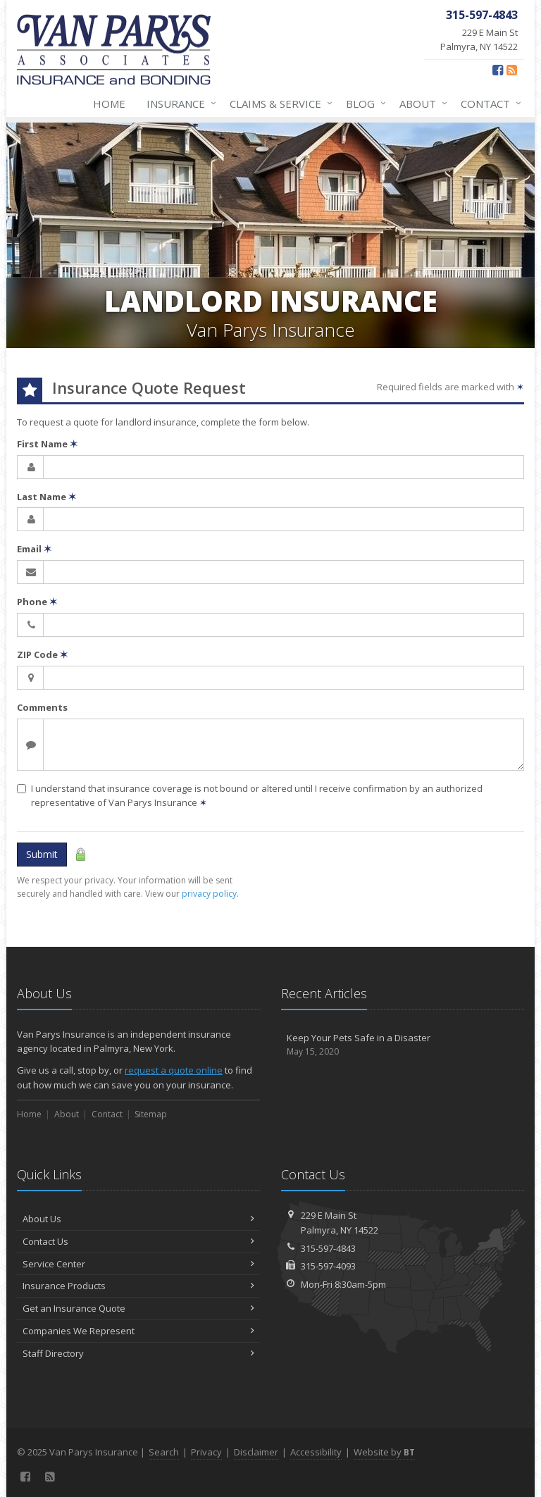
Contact (488, 103)
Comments (42, 707)
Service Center (138, 1263)
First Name (47, 443)
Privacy (206, 1452)
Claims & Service (278, 103)
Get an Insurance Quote (138, 1308)
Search (164, 1452)
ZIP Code (42, 654)
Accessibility (316, 1452)
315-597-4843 (328, 1248)
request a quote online (174, 1070)
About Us (138, 1218)
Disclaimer (256, 1452)
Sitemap (151, 1114)
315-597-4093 (328, 1266)
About (420, 103)
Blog (363, 103)
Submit (42, 854)
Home (109, 104)
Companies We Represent (138, 1330)
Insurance (179, 103)
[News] (511, 69)
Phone (37, 601)
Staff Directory (138, 1353)
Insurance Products (138, 1285)
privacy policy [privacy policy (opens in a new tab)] (209, 894)
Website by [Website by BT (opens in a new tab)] (384, 1452)
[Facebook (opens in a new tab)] (497, 69)
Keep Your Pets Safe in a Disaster (402, 1045)
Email (34, 548)
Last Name (46, 496)
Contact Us (138, 1241)
